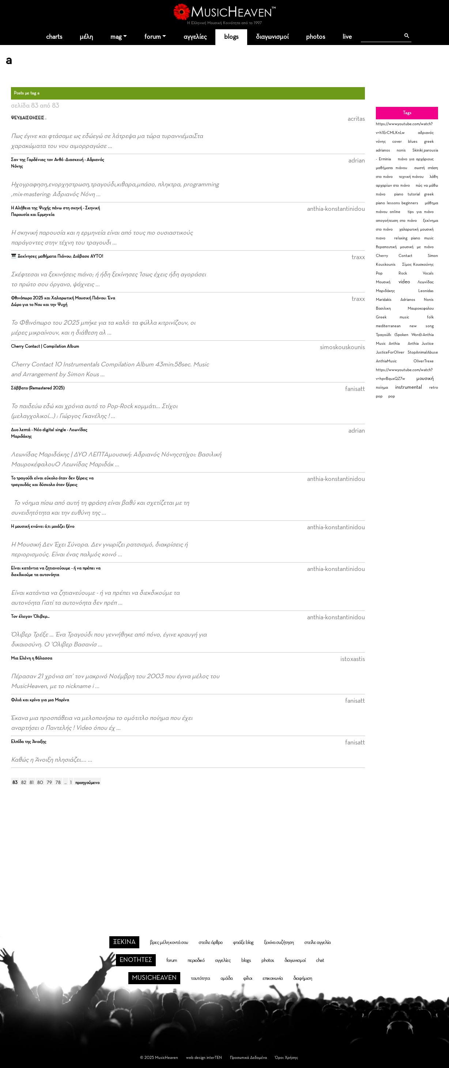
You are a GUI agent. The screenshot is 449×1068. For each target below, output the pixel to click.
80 (40, 783)
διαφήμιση (302, 978)
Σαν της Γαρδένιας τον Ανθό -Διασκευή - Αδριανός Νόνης (57, 163)
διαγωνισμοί (272, 37)
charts (54, 37)
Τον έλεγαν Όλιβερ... (30, 617)
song (430, 326)
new (413, 326)
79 (49, 783)
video (404, 281)
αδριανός (426, 133)
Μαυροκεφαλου (421, 308)
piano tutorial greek (414, 194)
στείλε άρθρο (210, 942)
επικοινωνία (273, 978)
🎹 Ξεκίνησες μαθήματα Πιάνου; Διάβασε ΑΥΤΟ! (57, 256)
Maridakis (384, 300)
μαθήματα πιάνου (391, 168)
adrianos (383, 150)
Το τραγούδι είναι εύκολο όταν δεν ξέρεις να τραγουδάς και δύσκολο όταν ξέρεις (52, 481)
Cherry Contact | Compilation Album (45, 346)
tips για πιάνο (421, 212)
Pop (379, 273)
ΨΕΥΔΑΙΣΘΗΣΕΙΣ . (28, 118)
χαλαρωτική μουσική (416, 229)
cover (397, 141)
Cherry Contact (394, 256)
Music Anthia (388, 343)
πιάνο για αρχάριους (416, 159)
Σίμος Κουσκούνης (418, 264)
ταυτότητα (200, 978)
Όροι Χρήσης (286, 1058)
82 (23, 783)
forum (152, 37)
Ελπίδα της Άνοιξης (28, 742)
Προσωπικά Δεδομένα (248, 1058)
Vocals (428, 273)
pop (391, 396)
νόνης (381, 141)
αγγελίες (195, 37)
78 (58, 783)
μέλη (86, 37)
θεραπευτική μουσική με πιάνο (405, 247)
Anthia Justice (421, 343)
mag (115, 37)
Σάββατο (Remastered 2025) (37, 388)
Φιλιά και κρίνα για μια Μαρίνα (40, 700)
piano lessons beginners (397, 203)
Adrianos (407, 300)
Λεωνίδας (426, 282)
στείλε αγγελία (317, 942)
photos (315, 37)
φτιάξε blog (243, 942)
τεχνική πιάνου (411, 177)
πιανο (380, 238)
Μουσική (383, 282)
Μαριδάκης (385, 291)
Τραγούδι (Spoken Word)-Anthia (405, 335)
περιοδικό (196, 960)
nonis (401, 150)
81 (32, 783)
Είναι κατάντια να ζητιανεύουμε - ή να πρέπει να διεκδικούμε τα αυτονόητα (56, 571)
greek (429, 141)
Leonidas (426, 291)
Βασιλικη (383, 308)
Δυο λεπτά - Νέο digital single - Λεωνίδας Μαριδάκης (49, 433)
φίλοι (247, 978)
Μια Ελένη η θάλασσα (31, 658)
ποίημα (382, 387)
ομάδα (226, 978)
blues (413, 141)
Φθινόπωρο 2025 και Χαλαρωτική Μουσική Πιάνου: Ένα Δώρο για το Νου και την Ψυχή (63, 301)
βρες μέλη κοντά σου (169, 942)
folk (430, 317)
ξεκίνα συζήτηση (279, 942)
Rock (403, 273)
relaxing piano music (414, 238)
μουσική (425, 378)
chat (320, 960)
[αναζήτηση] (380, 35)
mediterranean (388, 326)
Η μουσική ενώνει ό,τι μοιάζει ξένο (42, 526)
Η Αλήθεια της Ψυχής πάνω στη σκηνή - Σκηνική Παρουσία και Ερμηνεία (55, 211)
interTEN (214, 1058)
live (347, 37)
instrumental (408, 387)
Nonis (429, 300)
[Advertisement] (224, 850)
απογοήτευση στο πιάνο (396, 221)
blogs (231, 37)
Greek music (392, 317)
